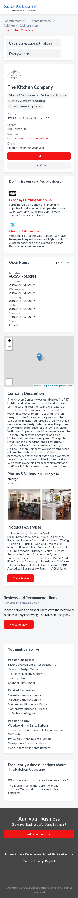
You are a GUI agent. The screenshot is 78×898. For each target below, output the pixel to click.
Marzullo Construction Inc (25, 695)
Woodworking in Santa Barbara (28, 725)
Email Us (41, 165)
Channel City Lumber (21, 682)
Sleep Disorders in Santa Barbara (29, 748)
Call (39, 156)
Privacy (38, 861)
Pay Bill (50, 861)
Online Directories (28, 854)
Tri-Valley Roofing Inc (22, 713)
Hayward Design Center (23, 669)
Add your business (39, 834)
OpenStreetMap (53, 385)
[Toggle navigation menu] (72, 7)
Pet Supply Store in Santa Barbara (30, 738)
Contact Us (65, 854)
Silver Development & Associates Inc (32, 664)
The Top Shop (17, 678)
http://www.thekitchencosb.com (28, 138)
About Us (49, 854)
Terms (27, 861)
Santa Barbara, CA (44, 20)
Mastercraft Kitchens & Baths (27, 704)
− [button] (9, 347)
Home (9, 854)
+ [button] (9, 341)
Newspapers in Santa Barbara (27, 743)
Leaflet (37, 385)
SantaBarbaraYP (14, 20)
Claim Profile (21, 578)
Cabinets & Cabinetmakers (21, 25)
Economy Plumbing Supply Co (27, 673)
